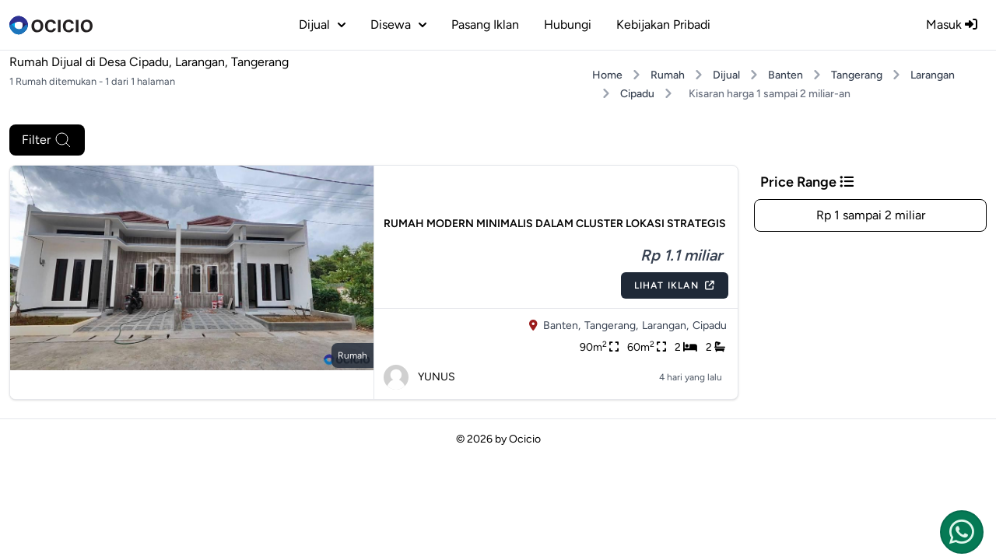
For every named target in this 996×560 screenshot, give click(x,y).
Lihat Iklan (674, 285)
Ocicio (525, 439)
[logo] (51, 24)
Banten (785, 75)
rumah (352, 355)
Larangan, (665, 325)
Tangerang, (611, 325)
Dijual (726, 75)
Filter (47, 140)
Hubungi (567, 24)
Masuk (951, 24)
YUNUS (419, 377)
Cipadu (637, 93)
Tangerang (856, 75)
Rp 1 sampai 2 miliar (870, 215)
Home (607, 75)
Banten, (561, 325)
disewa (398, 24)
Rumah (668, 75)
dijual (322, 24)
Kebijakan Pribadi (663, 24)
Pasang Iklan (485, 24)
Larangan (932, 75)
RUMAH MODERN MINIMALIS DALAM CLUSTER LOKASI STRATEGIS (555, 223)
